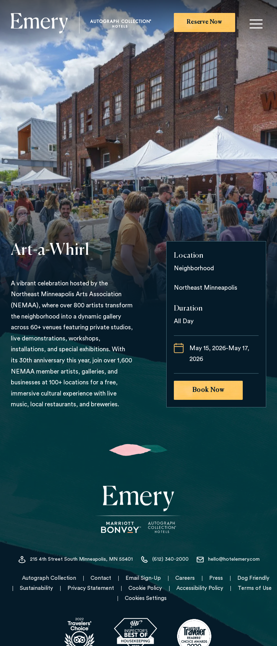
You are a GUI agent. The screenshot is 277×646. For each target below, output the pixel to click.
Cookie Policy (145, 588)
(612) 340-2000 (164, 559)
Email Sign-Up (143, 578)
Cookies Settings (146, 598)
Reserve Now (204, 22)
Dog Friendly (253, 578)
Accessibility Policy (199, 588)
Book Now (208, 390)
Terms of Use (255, 588)
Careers (185, 578)
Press (216, 578)
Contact (101, 578)
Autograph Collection (49, 578)
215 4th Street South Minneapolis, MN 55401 (75, 559)
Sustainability (36, 588)
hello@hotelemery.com (228, 559)
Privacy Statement (90, 588)
